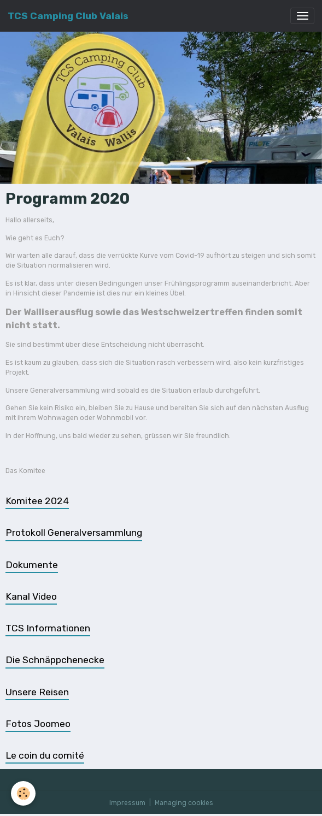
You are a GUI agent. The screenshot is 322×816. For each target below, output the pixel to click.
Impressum (127, 803)
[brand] (68, 16)
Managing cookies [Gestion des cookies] (184, 803)
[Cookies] (23, 793)
